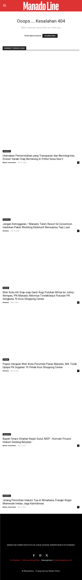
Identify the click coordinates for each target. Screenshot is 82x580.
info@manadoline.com (62, 560)
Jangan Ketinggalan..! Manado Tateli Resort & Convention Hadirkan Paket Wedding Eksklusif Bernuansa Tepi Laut (37, 225)
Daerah (5, 288)
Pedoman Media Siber (31, 560)
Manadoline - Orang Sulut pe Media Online (42, 571)
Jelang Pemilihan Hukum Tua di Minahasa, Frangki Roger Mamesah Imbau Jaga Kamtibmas (37, 502)
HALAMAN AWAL (50, 36)
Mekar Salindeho (9, 162)
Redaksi (6, 231)
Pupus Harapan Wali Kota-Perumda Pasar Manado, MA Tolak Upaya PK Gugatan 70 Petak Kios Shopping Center (40, 365)
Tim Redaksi (15, 560)
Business (6, 219)
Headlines (6, 151)
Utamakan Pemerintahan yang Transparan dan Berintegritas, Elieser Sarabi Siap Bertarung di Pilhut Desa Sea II (39, 157)
